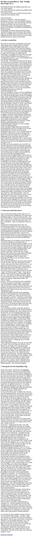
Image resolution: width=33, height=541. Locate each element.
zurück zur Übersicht (6, 535)
